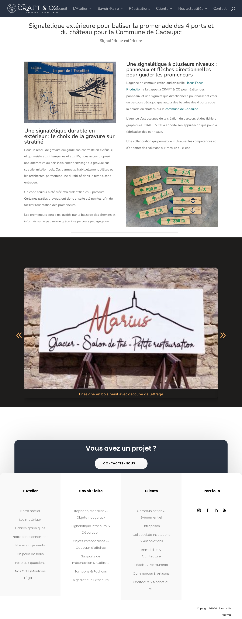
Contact (220, 9)
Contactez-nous (119, 463)
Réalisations (139, 9)
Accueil (61, 9)
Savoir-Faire (108, 9)
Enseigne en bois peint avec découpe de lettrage (121, 394)
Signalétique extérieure (121, 40)
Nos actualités (190, 9)
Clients (162, 9)
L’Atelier (80, 9)
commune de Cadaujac (181, 109)
